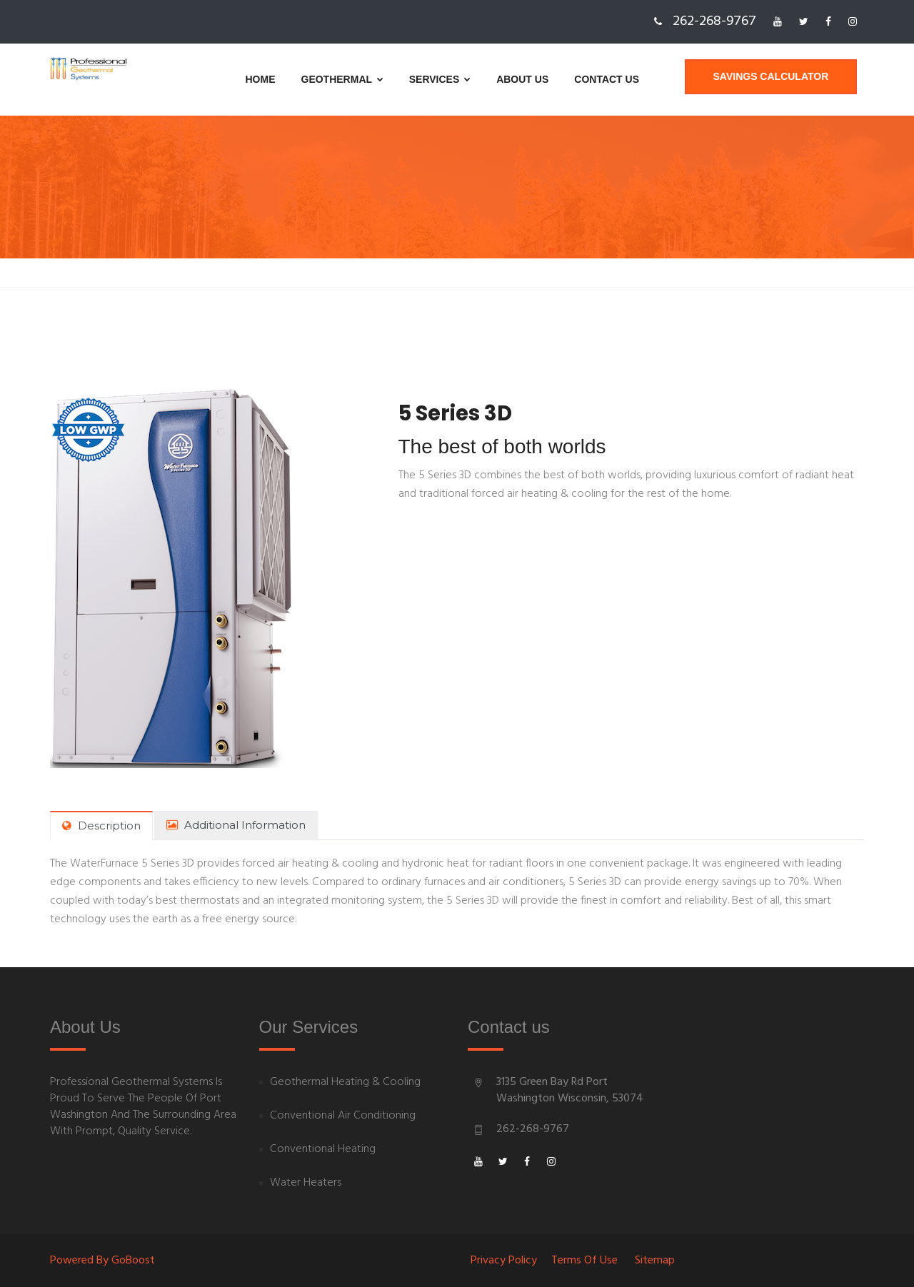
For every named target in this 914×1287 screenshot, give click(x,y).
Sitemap (655, 1260)
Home (224, 79)
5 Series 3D (458, 413)
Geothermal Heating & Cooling (345, 1082)
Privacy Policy (504, 1260)
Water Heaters (305, 1183)
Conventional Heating (323, 1149)
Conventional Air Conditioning (343, 1116)
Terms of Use (584, 1260)
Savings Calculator (777, 79)
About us (487, 79)
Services (404, 79)
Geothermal (306, 79)
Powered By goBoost (102, 1260)
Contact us (570, 79)
